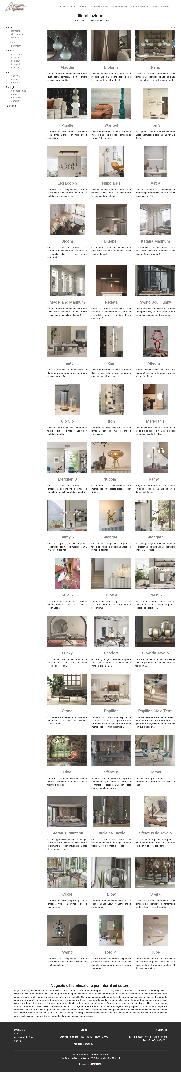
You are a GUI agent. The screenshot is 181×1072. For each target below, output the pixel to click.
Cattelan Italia (18, 34)
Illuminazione (102, 20)
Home (75, 20)
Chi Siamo (19, 1030)
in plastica (16, 61)
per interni (16, 46)
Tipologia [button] (10, 87)
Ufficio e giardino (139, 6)
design (14, 79)
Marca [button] (9, 27)
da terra (15, 101)
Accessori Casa (120, 6)
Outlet (155, 6)
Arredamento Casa (98, 6)
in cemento (16, 54)
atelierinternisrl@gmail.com (152, 1036)
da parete (16, 94)
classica (15, 75)
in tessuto (16, 64)
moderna (15, 82)
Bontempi (16, 31)
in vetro (15, 67)
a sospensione (18, 90)
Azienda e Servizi (66, 6)
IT (174, 6)
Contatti (165, 6)
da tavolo (16, 97)
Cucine (82, 6)
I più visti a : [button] (12, 105)
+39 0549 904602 (157, 1040)
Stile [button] (8, 72)
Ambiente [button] (10, 42)
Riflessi (15, 37)
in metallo (16, 57)
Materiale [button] (10, 50)
